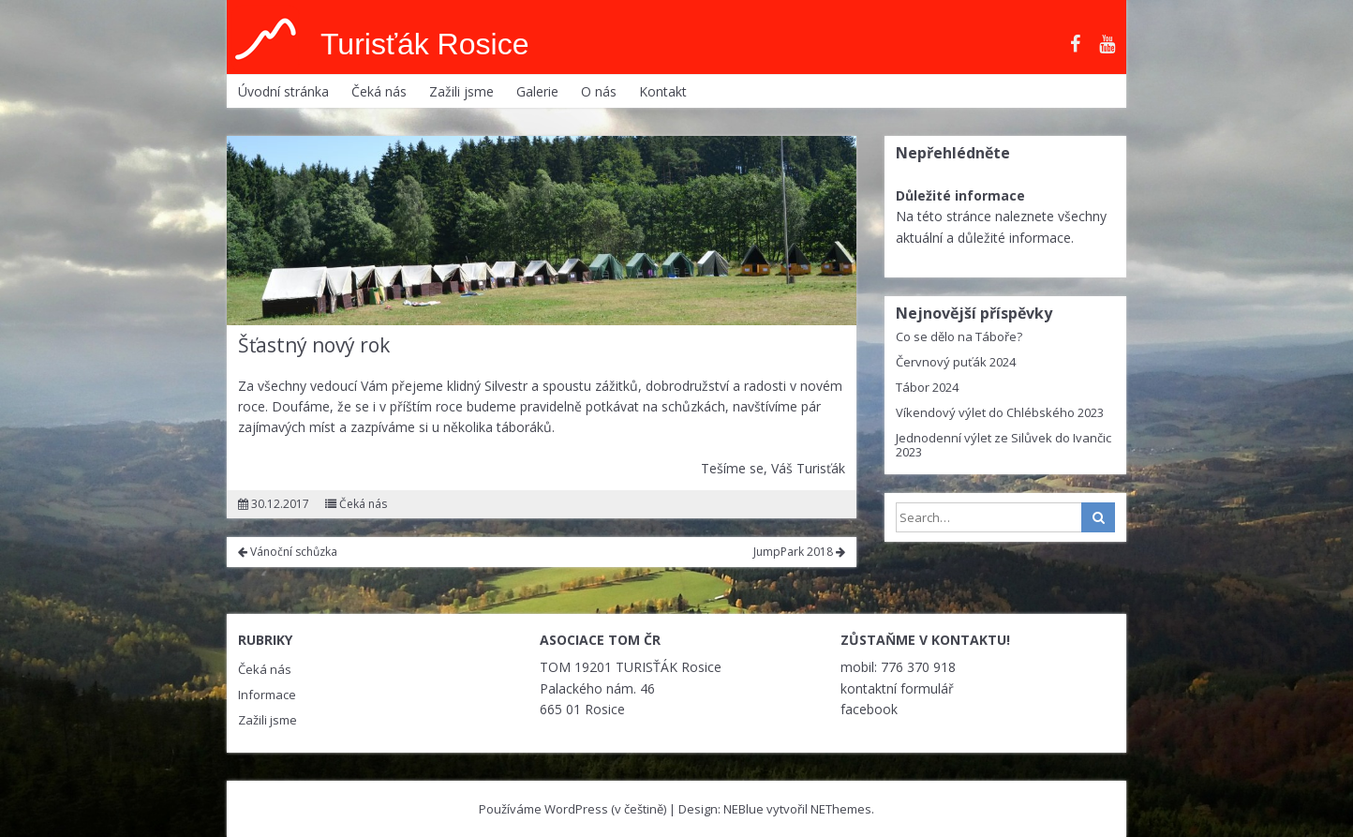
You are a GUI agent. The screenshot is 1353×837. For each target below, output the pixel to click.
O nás (599, 91)
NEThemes (840, 808)
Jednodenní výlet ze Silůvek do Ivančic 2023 (1003, 444)
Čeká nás (379, 91)
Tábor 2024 (927, 387)
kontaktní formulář (897, 688)
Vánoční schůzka (287, 552)
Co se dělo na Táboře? (959, 336)
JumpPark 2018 (799, 552)
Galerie (537, 91)
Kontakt (663, 91)
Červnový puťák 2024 (956, 361)
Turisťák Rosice (424, 44)
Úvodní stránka (283, 91)
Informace (267, 694)
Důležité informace (960, 195)
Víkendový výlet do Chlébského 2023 (1000, 412)
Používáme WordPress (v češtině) (572, 808)
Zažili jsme (461, 91)
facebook (869, 709)
